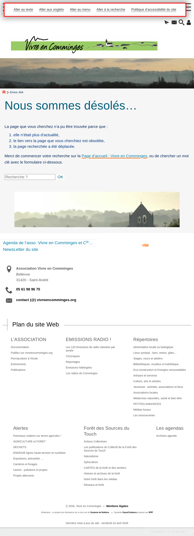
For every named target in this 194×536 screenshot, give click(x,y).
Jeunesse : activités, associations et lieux (158, 386)
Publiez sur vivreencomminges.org (31, 352)
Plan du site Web (35, 324)
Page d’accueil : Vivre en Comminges (114, 156)
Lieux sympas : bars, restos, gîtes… (155, 352)
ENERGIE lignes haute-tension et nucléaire (39, 452)
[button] (165, 22)
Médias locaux (142, 409)
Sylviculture (91, 462)
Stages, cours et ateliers (148, 358)
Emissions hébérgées (79, 367)
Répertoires (145, 339)
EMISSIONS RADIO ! (88, 339)
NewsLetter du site (20, 249)
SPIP (151, 512)
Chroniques (73, 356)
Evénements (18, 364)
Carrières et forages (25, 464)
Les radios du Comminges (82, 373)
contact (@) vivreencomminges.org (46, 300)
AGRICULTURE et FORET (29, 441)
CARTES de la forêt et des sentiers (105, 467)
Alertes (20, 428)
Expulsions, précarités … (28, 458)
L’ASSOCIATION (28, 339)
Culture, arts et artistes (147, 381)
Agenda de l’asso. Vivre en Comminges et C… (48, 242)
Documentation (20, 347)
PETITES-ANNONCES (147, 403)
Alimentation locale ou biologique (153, 347)
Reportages (73, 361)
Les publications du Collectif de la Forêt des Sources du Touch (110, 449)
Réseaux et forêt (94, 484)
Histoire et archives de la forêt (102, 473)
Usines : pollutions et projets (30, 469)
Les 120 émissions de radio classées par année (90, 349)
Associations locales (145, 392)
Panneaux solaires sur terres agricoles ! (37, 435)
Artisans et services (145, 375)
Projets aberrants (23, 475)
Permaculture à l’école (24, 358)
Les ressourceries (144, 415)
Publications (18, 369)
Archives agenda (166, 435)
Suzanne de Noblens (99, 512)
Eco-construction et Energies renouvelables (159, 369)
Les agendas (170, 428)
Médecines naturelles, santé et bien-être (157, 398)
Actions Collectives (95, 441)
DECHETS (19, 447)
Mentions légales (117, 506)
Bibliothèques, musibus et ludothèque (156, 364)
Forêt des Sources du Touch (106, 431)
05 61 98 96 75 (28, 289)
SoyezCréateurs (129, 512)
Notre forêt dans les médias (100, 479)
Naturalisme (91, 456)
